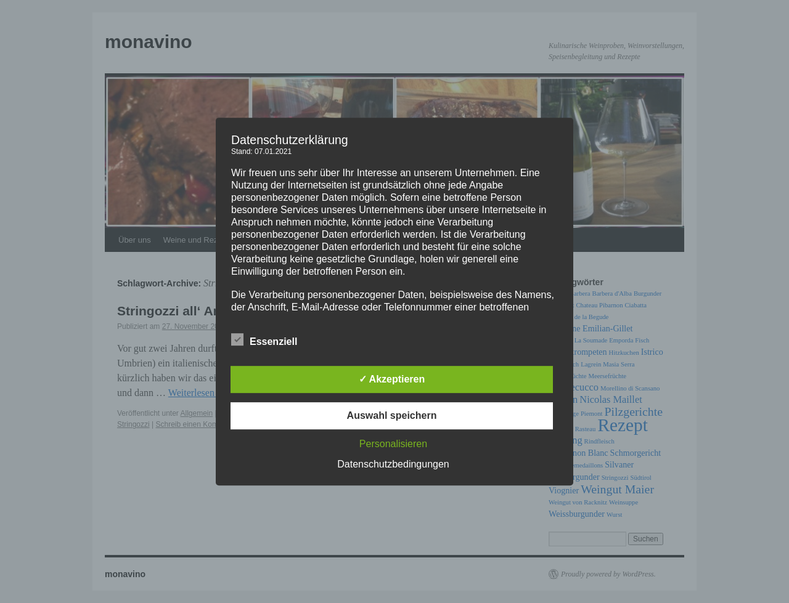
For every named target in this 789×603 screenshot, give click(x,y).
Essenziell (264, 340)
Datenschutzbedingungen (393, 464)
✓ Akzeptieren (392, 379)
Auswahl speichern (392, 415)
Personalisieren (393, 444)
